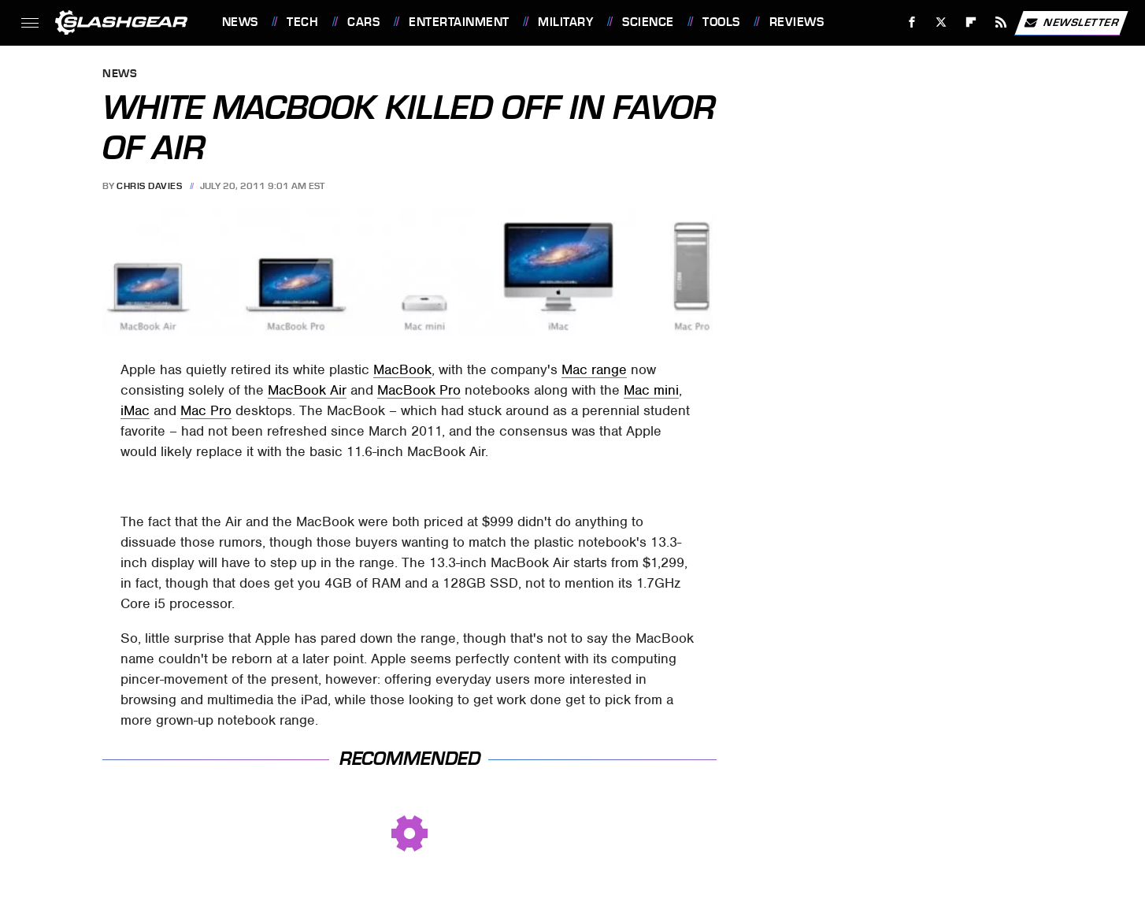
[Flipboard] (971, 22)
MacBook (402, 369)
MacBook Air (307, 390)
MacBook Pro (419, 390)
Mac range (594, 369)
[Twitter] (941, 22)
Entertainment (459, 22)
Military (565, 22)
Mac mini (651, 390)
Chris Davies (149, 185)
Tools (721, 22)
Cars (363, 22)
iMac (135, 410)
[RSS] (1000, 22)
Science (648, 22)
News (240, 22)
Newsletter (1071, 23)
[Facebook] (911, 22)
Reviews (796, 22)
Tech (302, 22)
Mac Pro (206, 410)
